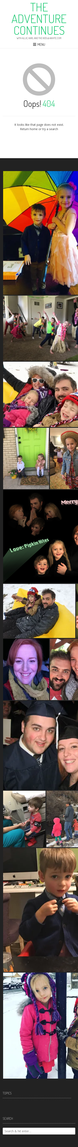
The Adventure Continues (39, 18)
